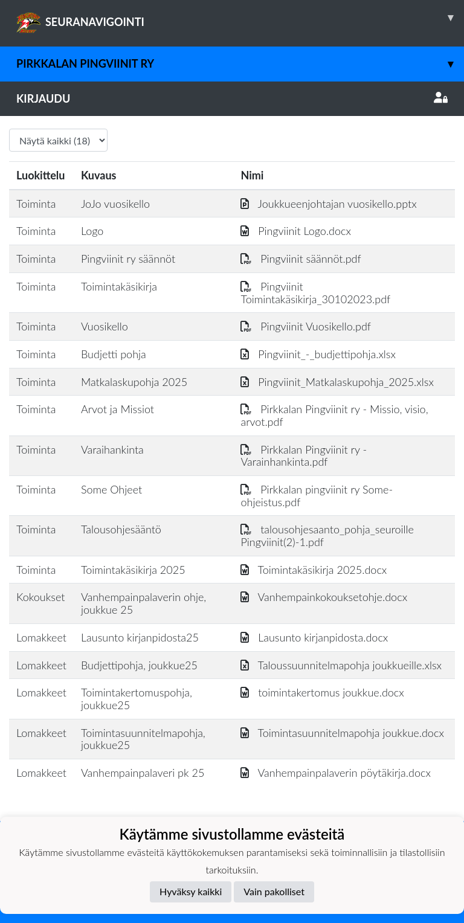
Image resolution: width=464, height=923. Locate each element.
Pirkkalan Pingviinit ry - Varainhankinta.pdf (303, 456)
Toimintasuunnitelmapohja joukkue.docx (341, 732)
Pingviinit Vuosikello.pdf (305, 326)
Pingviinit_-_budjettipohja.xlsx (317, 354)
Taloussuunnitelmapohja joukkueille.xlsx (341, 665)
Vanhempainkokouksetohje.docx (323, 596)
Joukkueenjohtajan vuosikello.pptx (328, 203)
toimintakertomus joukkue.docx (322, 692)
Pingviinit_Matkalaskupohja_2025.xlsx (336, 381)
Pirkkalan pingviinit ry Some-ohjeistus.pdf (316, 496)
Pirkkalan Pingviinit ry (240, 64)
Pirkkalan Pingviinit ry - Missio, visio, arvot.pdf (334, 415)
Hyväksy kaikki (191, 891)
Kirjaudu (232, 98)
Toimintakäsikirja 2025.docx (313, 569)
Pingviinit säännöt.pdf (300, 258)
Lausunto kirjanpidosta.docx (314, 637)
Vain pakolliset (273, 891)
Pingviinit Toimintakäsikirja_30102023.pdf (315, 293)
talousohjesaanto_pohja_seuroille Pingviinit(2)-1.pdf (326, 535)
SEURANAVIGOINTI (240, 17)
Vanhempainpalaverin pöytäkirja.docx (335, 772)
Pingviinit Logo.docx (295, 230)
